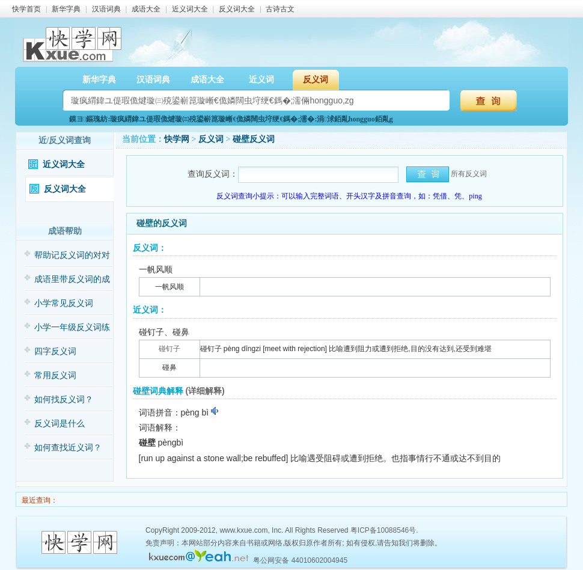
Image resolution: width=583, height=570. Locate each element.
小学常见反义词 (63, 303)
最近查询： (39, 500)
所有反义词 (469, 174)
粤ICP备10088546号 (383, 530)
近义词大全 (190, 9)
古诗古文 (280, 9)
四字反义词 (55, 351)
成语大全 (146, 9)
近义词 (261, 79)
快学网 (176, 139)
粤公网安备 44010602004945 (300, 560)
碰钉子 (169, 349)
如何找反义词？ (63, 399)
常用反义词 (55, 375)
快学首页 (26, 9)
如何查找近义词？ (68, 447)
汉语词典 (106, 9)
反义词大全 (237, 9)
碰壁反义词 (254, 139)
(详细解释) (204, 391)
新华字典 (66, 9)
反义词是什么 (59, 423)
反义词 (315, 79)
